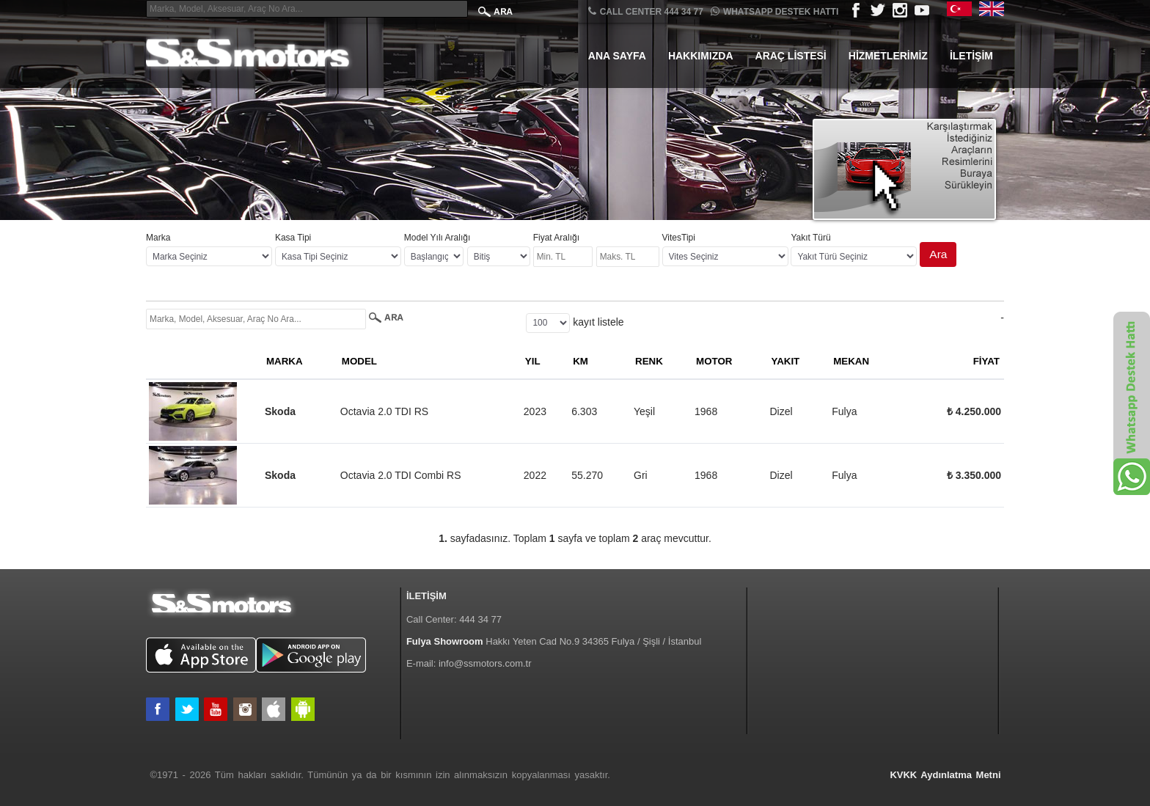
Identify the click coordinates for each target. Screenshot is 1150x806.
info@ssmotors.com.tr (485, 663)
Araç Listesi (791, 56)
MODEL (359, 361)
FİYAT (986, 361)
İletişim (971, 56)
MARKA (284, 361)
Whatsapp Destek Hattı (774, 11)
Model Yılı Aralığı (437, 237)
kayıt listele (598, 322)
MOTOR (714, 361)
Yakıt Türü (810, 237)
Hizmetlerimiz (888, 56)
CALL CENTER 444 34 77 (645, 11)
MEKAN (851, 361)
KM (580, 361)
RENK (649, 361)
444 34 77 (480, 619)
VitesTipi (678, 237)
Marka (158, 237)
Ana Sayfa (617, 56)
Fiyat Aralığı (556, 237)
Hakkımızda (700, 56)
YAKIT (785, 361)
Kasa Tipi (293, 237)
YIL (533, 361)
